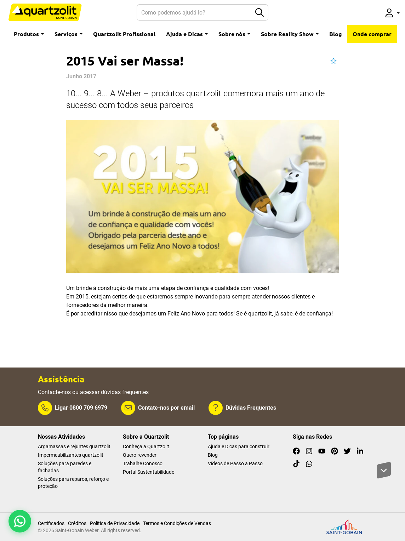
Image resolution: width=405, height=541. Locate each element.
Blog (335, 34)
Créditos (77, 523)
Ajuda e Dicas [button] (187, 34)
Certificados (51, 523)
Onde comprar (372, 34)
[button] (392, 12)
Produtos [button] (29, 34)
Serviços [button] (68, 34)
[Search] (194, 12)
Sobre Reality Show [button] (290, 34)
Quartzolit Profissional (124, 34)
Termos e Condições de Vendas (177, 523)
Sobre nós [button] (234, 34)
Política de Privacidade (114, 523)
